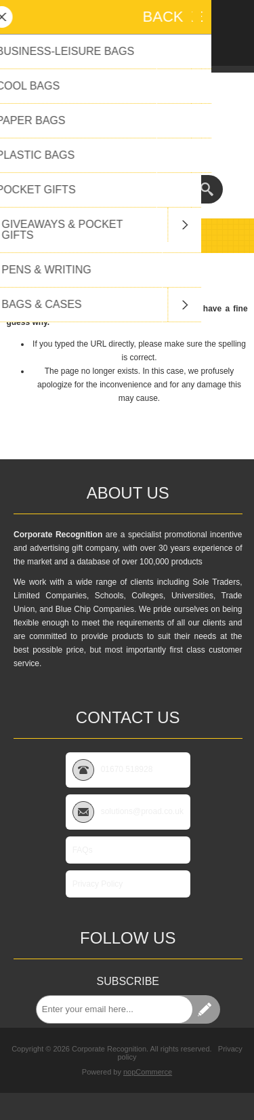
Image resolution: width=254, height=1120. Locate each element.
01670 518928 (127, 155)
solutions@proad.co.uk (127, 144)
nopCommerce (147, 1072)
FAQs (82, 850)
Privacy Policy (97, 884)
